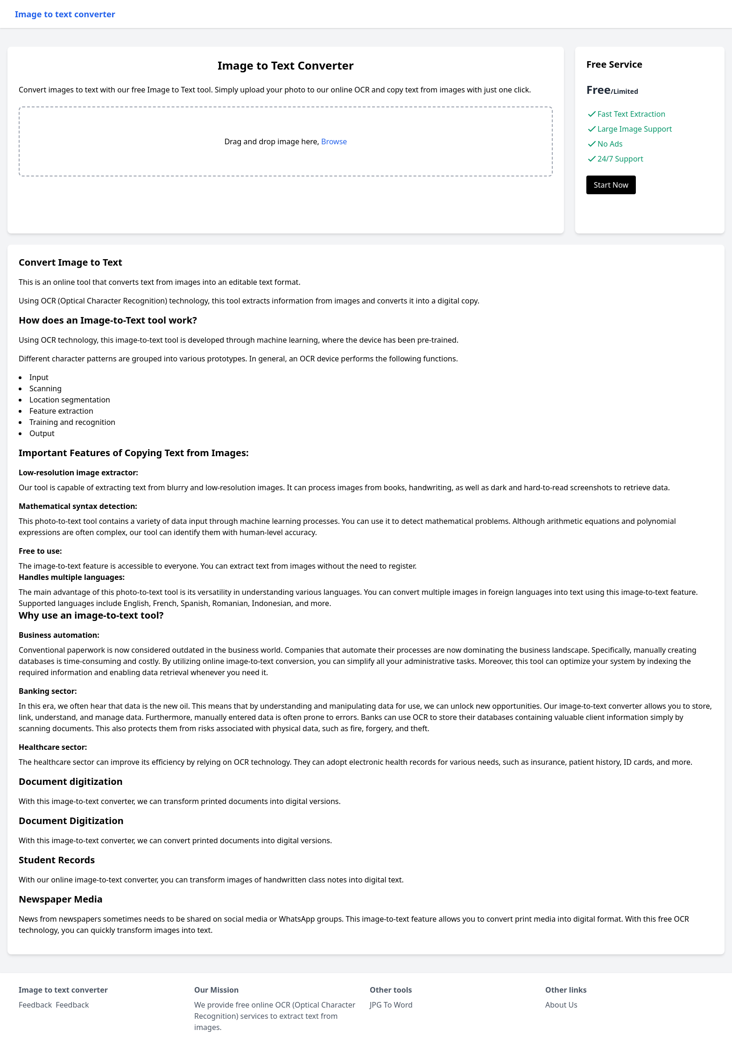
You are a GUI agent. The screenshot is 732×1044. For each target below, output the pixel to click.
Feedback (72, 1005)
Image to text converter (65, 14)
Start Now (611, 185)
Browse (334, 141)
